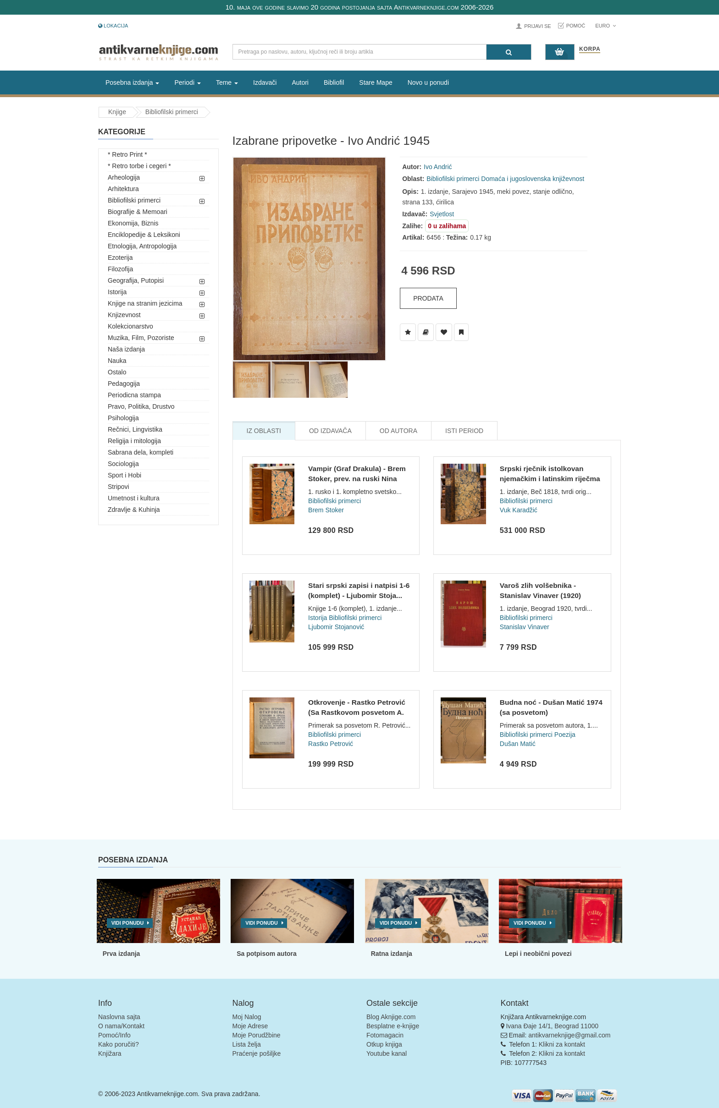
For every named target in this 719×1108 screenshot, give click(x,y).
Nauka (117, 360)
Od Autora (398, 430)
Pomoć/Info (114, 1035)
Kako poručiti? (118, 1044)
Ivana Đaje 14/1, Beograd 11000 (552, 1026)
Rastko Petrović (330, 743)
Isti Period (464, 430)
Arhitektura (123, 188)
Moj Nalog (246, 1016)
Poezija (564, 734)
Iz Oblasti (264, 430)
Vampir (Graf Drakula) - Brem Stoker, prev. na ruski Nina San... (357, 478)
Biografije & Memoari (137, 211)
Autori (300, 82)
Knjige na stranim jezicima (145, 303)
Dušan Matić (518, 743)
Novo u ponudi (428, 82)
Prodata (428, 298)
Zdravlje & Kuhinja (134, 509)
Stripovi (118, 486)
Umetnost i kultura (134, 498)
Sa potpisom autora (267, 953)
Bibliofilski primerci (171, 111)
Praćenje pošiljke (256, 1053)
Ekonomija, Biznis (133, 223)
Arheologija (124, 177)
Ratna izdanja (391, 953)
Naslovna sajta (119, 1016)
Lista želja (246, 1044)
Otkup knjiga (384, 1044)
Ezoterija (120, 257)
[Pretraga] (508, 52)
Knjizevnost (124, 314)
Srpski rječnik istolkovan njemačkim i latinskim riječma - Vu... (550, 478)
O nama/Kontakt (121, 1026)
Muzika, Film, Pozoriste (141, 337)
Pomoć (576, 25)
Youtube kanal (386, 1053)
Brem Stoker (326, 510)
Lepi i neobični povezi (538, 953)
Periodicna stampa (134, 395)
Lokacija (113, 25)
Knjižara (110, 1053)
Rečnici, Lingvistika (135, 429)
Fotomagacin (385, 1035)
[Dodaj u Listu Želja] (408, 332)
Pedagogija (124, 383)
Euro (605, 25)
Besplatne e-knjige (392, 1026)
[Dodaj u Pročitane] (461, 332)
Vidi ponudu (127, 923)
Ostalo (117, 372)
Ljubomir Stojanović (336, 627)
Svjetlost (442, 214)
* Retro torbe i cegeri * (139, 166)
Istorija (117, 292)
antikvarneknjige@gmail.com (569, 1035)
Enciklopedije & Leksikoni (144, 234)
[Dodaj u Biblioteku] (426, 332)
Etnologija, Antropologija (142, 246)
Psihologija (123, 418)
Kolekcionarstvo (130, 326)
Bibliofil (334, 82)
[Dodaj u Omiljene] (444, 332)
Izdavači (265, 82)
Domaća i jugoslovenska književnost (532, 178)
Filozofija (120, 269)
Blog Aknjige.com (390, 1016)
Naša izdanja (126, 349)
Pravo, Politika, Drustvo (141, 406)
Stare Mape (375, 82)
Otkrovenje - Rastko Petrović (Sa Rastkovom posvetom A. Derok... (356, 712)
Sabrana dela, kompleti (140, 452)
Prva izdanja (121, 953)
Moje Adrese (250, 1026)
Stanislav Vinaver (524, 627)
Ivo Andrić (438, 166)
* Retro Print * (127, 154)
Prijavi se (537, 26)
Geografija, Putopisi (136, 280)
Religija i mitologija (134, 440)
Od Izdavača (330, 430)
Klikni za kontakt (562, 1044)
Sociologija (123, 463)
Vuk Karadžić (518, 510)
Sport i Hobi (124, 475)
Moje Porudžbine (256, 1035)
